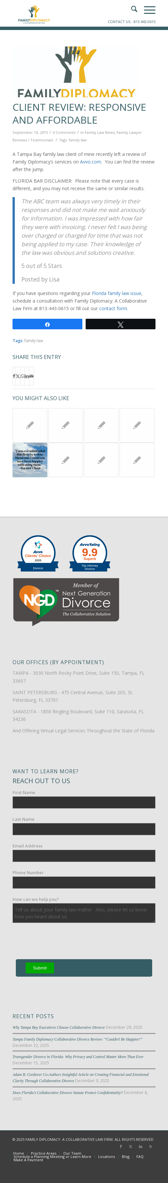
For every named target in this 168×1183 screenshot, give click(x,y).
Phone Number (28, 872)
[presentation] (63, 942)
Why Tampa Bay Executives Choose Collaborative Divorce (59, 1027)
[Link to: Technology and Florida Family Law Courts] (137, 425)
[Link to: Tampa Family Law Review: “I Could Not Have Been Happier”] (30, 460)
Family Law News (100, 132)
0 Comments (64, 132)
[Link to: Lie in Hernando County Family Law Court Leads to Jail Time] (30, 425)
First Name (24, 792)
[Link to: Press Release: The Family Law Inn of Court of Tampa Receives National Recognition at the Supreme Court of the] (137, 460)
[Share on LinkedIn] (27, 376)
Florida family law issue (116, 293)
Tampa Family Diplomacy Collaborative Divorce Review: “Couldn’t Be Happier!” (77, 1039)
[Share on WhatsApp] (22, 376)
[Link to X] (131, 1146)
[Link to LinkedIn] (141, 1146)
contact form (113, 308)
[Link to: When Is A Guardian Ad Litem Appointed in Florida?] (101, 425)
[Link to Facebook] (121, 1146)
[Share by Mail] (31, 376)
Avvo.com (90, 162)
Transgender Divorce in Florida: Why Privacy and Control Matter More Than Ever (78, 1056)
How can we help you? (36, 899)
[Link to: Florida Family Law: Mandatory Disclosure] (65, 460)
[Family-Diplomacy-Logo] (70, 13)
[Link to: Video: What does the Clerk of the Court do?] (65, 425)
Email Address (27, 846)
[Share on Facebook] (14, 376)
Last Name (24, 819)
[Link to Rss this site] (150, 1146)
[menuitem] (18, 1153)
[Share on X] (17, 376)
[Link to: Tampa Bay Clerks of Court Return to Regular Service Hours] (101, 460)
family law (78, 139)
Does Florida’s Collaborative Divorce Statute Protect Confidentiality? (68, 1092)
